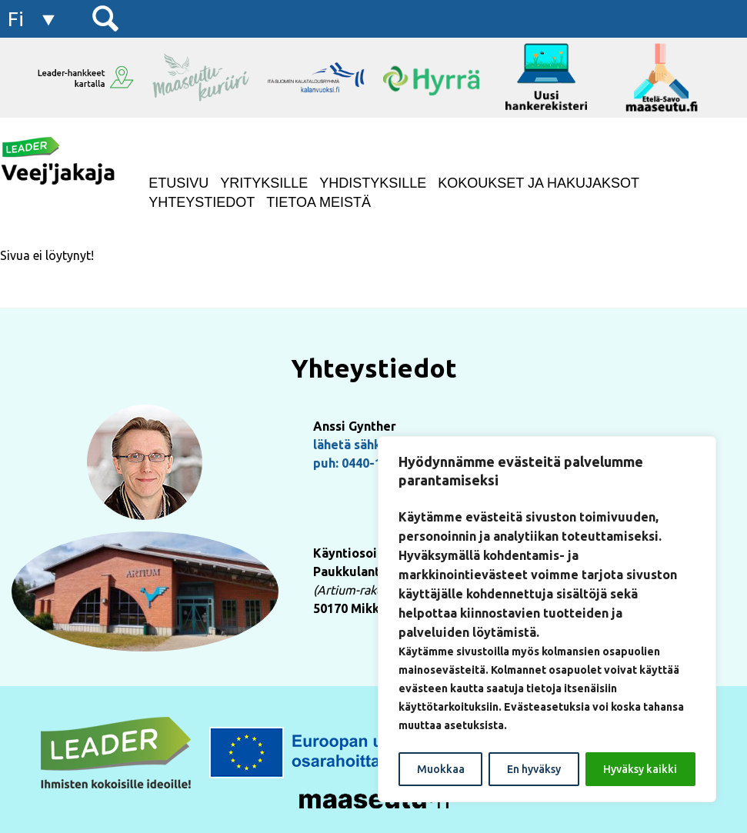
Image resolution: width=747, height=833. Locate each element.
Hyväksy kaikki (640, 769)
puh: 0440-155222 (364, 463)
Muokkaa (441, 769)
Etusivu (178, 183)
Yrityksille (264, 183)
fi (16, 19)
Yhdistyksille (372, 183)
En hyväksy (534, 769)
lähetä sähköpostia (369, 444)
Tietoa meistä (318, 202)
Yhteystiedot (201, 202)
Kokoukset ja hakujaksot (538, 183)
